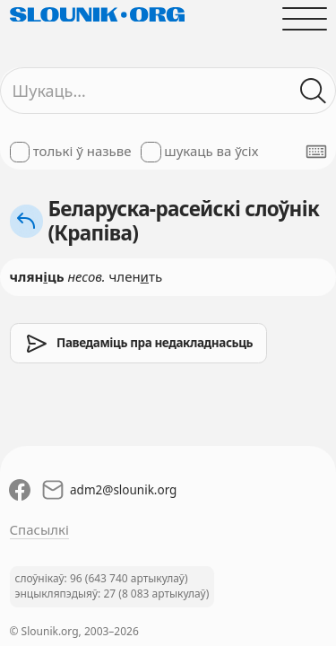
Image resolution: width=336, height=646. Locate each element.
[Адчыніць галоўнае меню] (304, 18)
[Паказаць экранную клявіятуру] (316, 151)
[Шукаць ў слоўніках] (313, 91)
